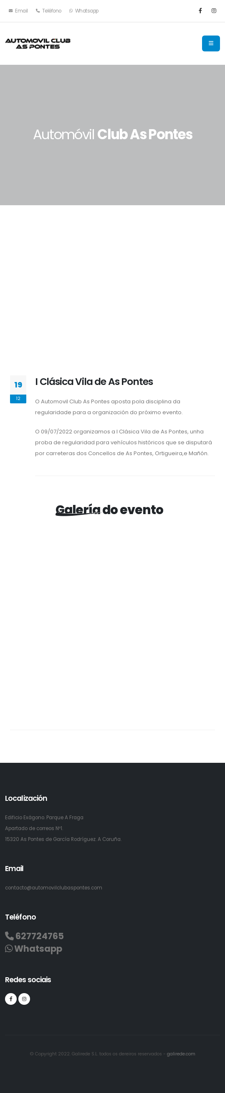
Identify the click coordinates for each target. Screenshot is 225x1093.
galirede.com (181, 1054)
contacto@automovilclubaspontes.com (53, 887)
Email (18, 11)
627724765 (34, 936)
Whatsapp (84, 11)
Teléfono (48, 11)
